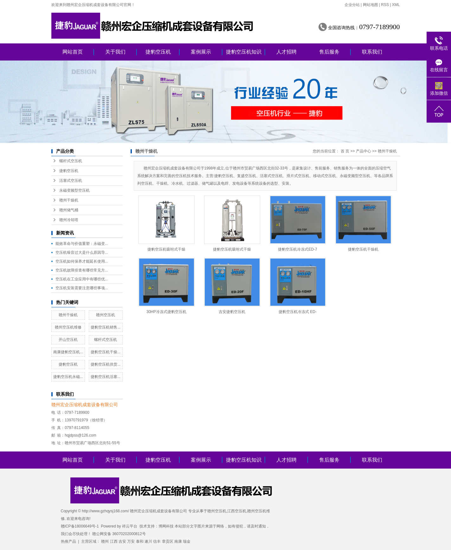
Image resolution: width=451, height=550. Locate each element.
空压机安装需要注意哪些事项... (81, 288)
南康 (178, 541)
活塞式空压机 (70, 180)
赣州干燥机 (68, 200)
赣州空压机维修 (68, 327)
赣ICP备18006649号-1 (80, 526)
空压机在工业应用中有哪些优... (81, 279)
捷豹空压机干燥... (105, 352)
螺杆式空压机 (70, 161)
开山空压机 (68, 339)
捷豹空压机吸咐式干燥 (166, 249)
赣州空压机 (105, 315)
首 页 (345, 151)
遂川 (148, 541)
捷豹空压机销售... (105, 327)
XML (396, 5)
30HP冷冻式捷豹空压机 (166, 312)
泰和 (140, 541)
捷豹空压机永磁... (68, 376)
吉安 (122, 541)
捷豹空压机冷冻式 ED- (298, 312)
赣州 (105, 541)
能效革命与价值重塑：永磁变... (81, 243)
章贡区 (167, 541)
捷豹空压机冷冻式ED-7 (297, 249)
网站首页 (72, 51)
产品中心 (363, 151)
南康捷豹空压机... (68, 352)
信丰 (157, 541)
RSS (385, 5)
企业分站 (352, 5)
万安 (131, 541)
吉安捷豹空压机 (232, 312)
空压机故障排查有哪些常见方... (81, 270)
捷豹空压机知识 (243, 51)
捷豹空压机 (158, 51)
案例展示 (201, 51)
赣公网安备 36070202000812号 (119, 534)
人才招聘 (286, 51)
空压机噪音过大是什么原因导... (81, 252)
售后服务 (329, 51)
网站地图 (370, 5)
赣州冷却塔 (68, 220)
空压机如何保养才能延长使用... (81, 261)
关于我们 (115, 51)
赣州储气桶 (68, 210)
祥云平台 (129, 526)
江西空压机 (236, 511)
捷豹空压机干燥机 (363, 249)
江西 (114, 541)
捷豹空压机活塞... (105, 376)
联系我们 (372, 51)
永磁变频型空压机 (74, 190)
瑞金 (186, 541)
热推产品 (68, 541)
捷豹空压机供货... (105, 364)
